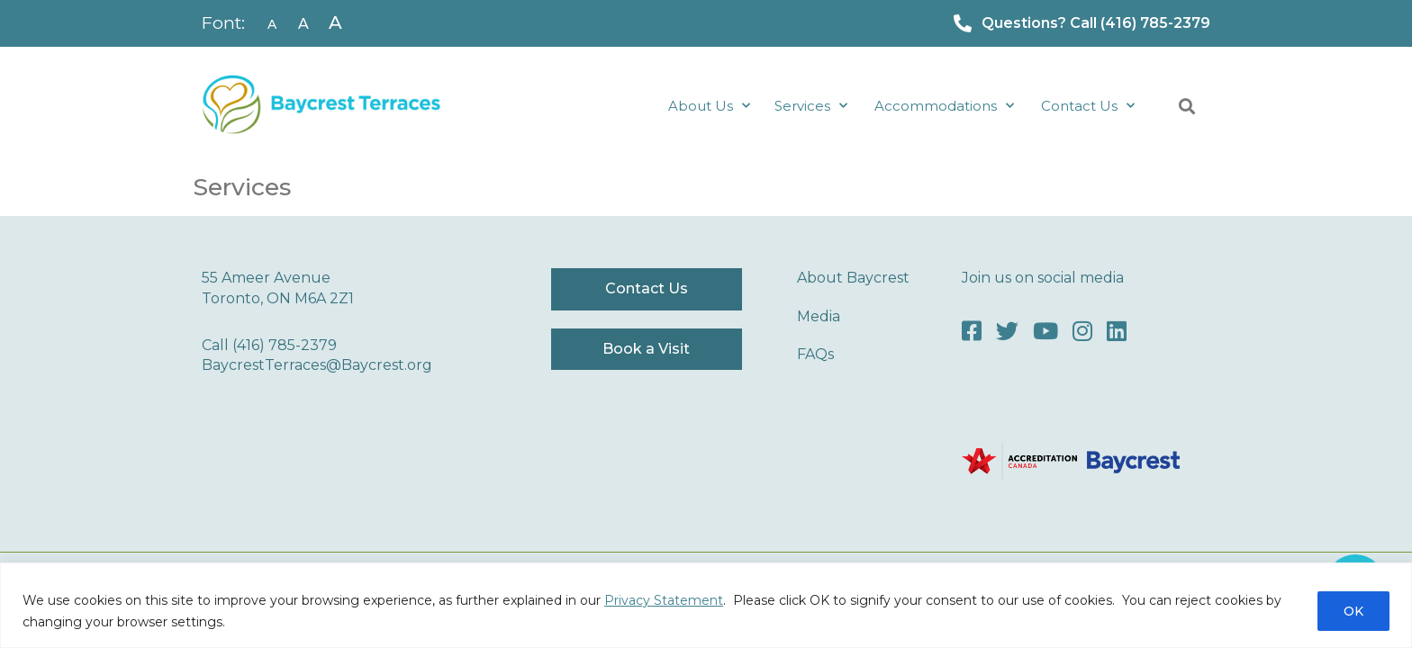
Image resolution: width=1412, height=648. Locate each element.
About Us (709, 106)
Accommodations (944, 106)
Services (810, 106)
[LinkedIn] (1117, 331)
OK (1353, 611)
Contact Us (1088, 106)
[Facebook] (972, 331)
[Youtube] (1045, 331)
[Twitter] (1007, 331)
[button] (1186, 107)
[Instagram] (1082, 331)
